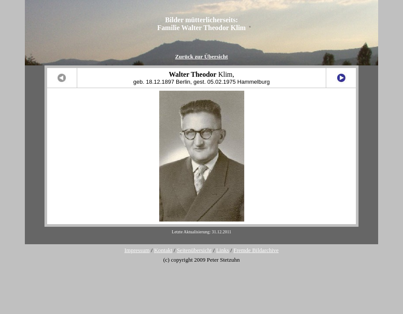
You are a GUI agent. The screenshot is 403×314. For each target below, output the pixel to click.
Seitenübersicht (194, 250)
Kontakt (163, 250)
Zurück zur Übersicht (201, 56)
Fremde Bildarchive (256, 250)
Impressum (137, 250)
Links (222, 250)
